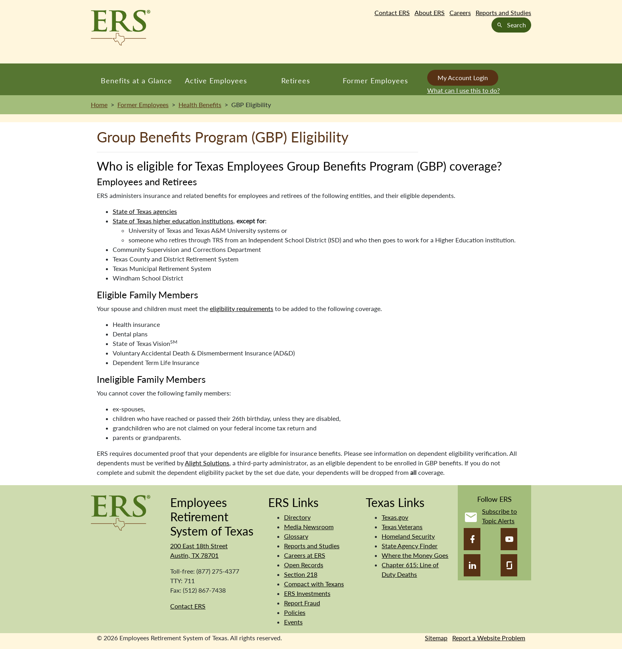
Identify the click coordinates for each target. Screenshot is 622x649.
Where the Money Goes (415, 555)
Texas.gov (395, 517)
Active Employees (216, 80)
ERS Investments (307, 593)
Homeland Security (408, 536)
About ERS (430, 12)
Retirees (295, 80)
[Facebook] (472, 539)
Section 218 (300, 574)
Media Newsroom (309, 526)
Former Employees (375, 80)
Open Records (303, 564)
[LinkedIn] (472, 565)
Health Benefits (200, 104)
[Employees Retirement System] (120, 512)
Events (293, 622)
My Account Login (463, 77)
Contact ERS (392, 12)
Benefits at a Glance (136, 80)
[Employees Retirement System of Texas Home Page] (120, 28)
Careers (460, 12)
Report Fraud (302, 603)
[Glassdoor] (509, 565)
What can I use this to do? (463, 90)
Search (511, 25)
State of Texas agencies (145, 211)
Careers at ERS (304, 555)
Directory (297, 517)
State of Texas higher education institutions (173, 221)
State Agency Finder (410, 545)
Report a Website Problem (488, 637)
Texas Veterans (402, 526)
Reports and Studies (503, 12)
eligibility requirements (241, 308)
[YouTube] (509, 539)
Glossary (296, 536)
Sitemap (436, 637)
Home (99, 104)
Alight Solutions (207, 463)
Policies (294, 612)
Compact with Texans (314, 584)
